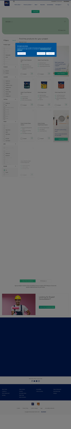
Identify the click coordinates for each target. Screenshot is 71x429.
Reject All (50, 53)
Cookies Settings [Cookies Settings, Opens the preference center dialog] (21, 53)
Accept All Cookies (41, 53)
